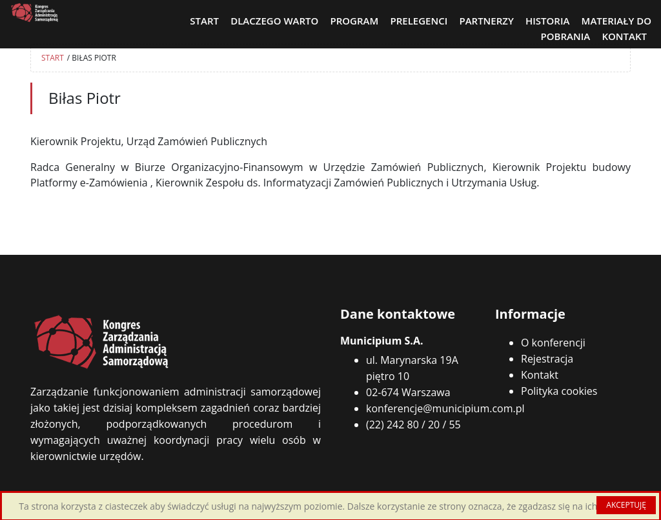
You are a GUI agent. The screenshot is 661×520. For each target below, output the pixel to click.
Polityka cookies (559, 391)
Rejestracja (547, 359)
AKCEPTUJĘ (626, 504)
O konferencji (553, 342)
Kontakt (539, 375)
